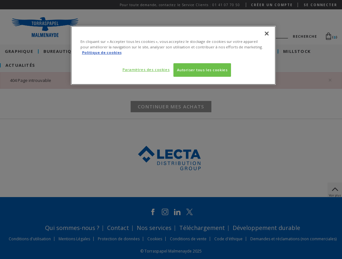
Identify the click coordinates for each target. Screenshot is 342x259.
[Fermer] (267, 33)
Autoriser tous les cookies (202, 69)
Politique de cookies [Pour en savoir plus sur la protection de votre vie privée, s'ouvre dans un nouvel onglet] (102, 52)
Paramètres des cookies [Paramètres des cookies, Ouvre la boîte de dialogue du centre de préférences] (146, 69)
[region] (173, 55)
